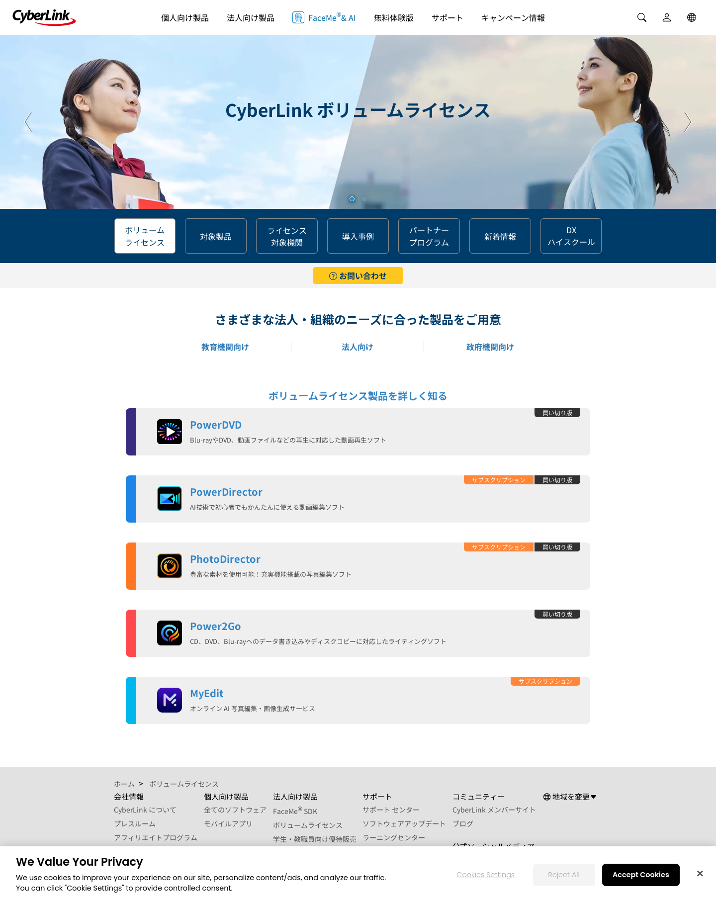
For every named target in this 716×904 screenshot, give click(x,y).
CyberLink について (145, 809)
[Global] (691, 17)
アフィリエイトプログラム (155, 837)
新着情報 (500, 236)
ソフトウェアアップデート (404, 823)
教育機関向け (225, 347)
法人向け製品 (250, 17)
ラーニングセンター (393, 837)
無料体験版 (394, 17)
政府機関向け (490, 347)
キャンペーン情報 (513, 17)
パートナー (429, 236)
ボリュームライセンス (308, 825)
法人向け (357, 347)
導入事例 (358, 236)
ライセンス (287, 236)
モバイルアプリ (228, 823)
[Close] (700, 874)
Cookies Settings (485, 875)
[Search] (641, 17)
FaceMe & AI (324, 16)
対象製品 (216, 236)
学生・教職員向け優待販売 (315, 839)
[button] (352, 198)
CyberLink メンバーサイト (494, 809)
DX (571, 236)
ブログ (462, 823)
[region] (358, 875)
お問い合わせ (358, 275)
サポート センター (391, 809)
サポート (447, 17)
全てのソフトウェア (235, 809)
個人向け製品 (185, 17)
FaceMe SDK (295, 811)
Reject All (564, 875)
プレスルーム (135, 823)
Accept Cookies (641, 875)
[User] (666, 17)
